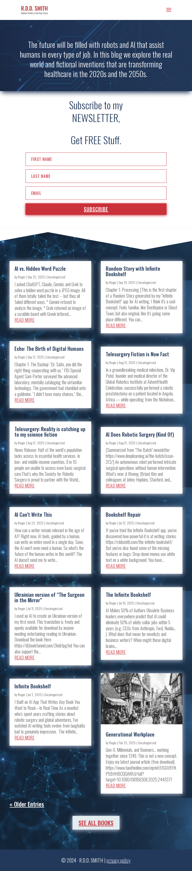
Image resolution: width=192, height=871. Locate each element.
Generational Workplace (130, 734)
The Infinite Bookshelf (128, 594)
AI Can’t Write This (33, 514)
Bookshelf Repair (123, 514)
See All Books (96, 822)
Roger (21, 276)
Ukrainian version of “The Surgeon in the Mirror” (49, 597)
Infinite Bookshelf (32, 686)
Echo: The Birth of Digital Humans (49, 348)
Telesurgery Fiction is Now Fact (137, 354)
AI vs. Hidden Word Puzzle (40, 268)
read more (24, 320)
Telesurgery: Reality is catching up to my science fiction (50, 431)
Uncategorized (56, 276)
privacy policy (118, 860)
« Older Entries (27, 803)
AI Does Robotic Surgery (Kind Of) (140, 434)
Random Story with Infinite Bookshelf (133, 271)
